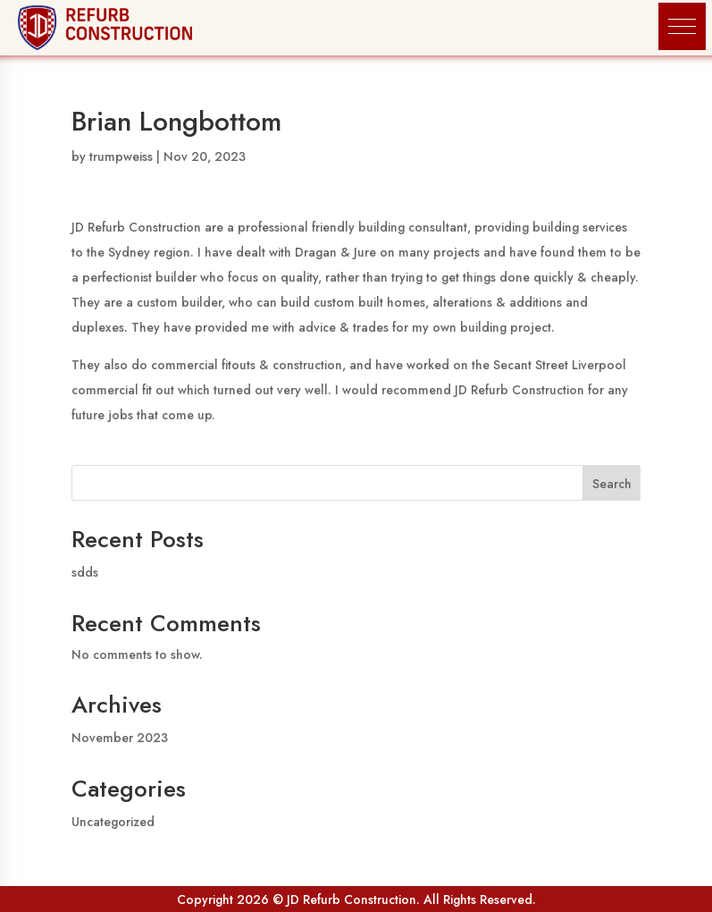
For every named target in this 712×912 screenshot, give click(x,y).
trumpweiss (121, 156)
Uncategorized (113, 822)
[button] (682, 26)
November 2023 (119, 738)
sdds (84, 572)
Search (612, 484)
